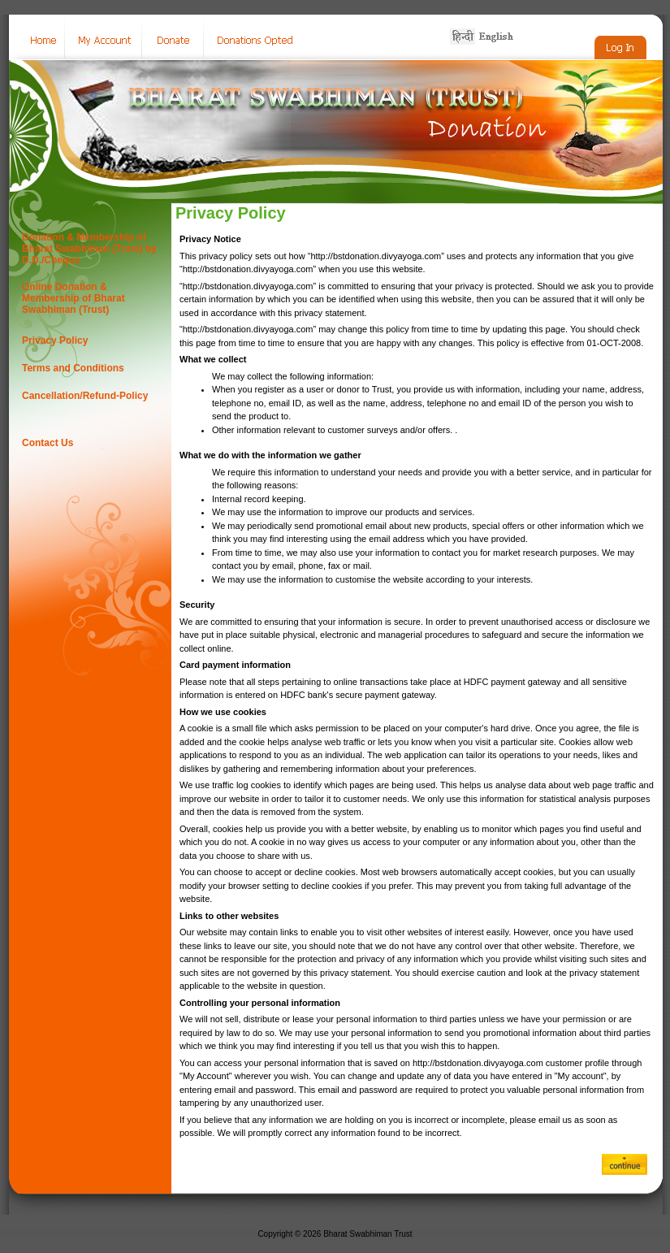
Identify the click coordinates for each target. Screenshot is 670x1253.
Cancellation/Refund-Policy (85, 395)
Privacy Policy (55, 340)
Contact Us (47, 443)
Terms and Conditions (73, 368)
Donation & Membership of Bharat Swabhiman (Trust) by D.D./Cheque (89, 249)
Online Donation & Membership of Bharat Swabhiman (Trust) (73, 298)
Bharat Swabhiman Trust (368, 1233)
